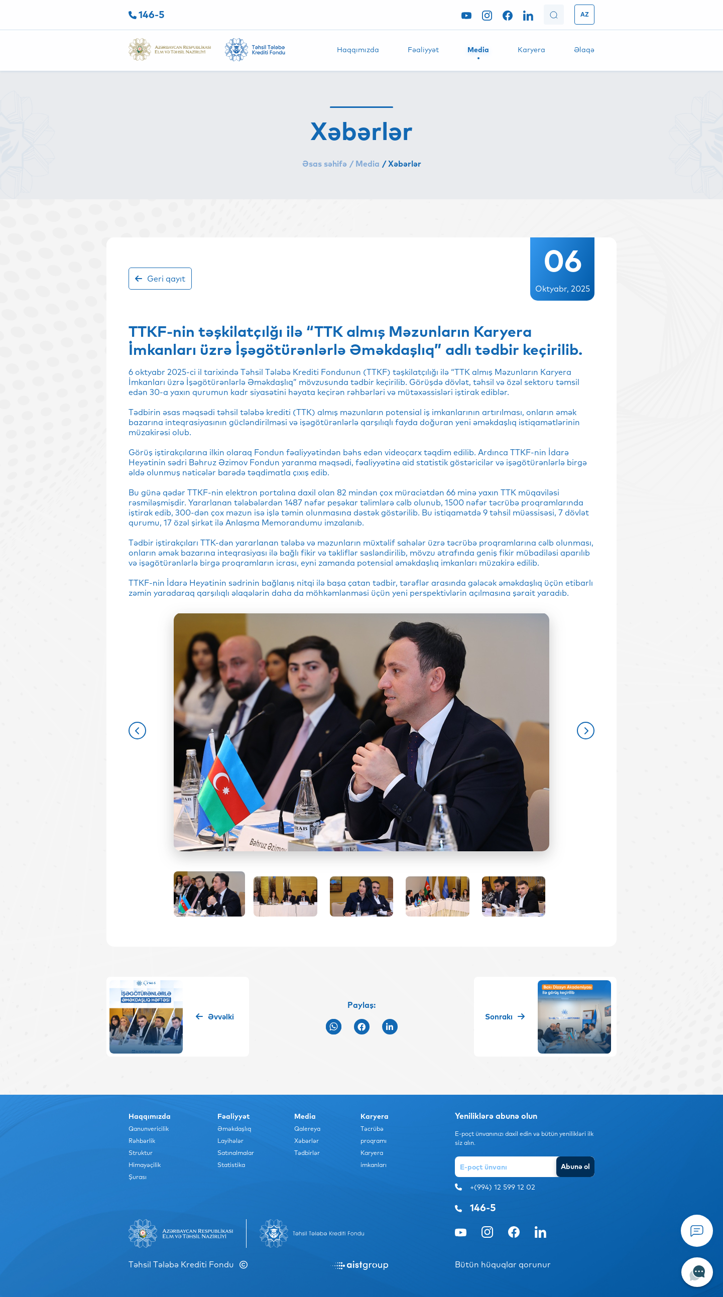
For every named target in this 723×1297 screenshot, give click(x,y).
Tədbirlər (307, 1152)
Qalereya (307, 1128)
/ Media (364, 164)
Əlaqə (584, 49)
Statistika (231, 1165)
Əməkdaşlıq (234, 1128)
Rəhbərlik (142, 1140)
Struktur (141, 1152)
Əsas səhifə (324, 164)
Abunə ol (575, 1166)
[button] (137, 730)
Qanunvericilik (149, 1128)
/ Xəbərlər (401, 164)
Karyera (531, 49)
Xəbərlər (306, 1140)
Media (478, 49)
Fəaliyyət (423, 49)
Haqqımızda (358, 49)
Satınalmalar (235, 1152)
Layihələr (230, 1140)
